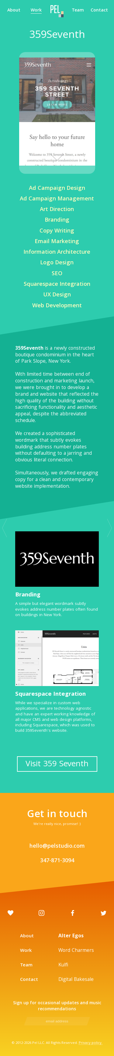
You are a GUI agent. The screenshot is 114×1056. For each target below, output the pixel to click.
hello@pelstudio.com (57, 846)
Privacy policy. (90, 1043)
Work (36, 11)
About (13, 11)
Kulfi (63, 965)
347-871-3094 (57, 861)
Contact (99, 11)
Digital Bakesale (76, 980)
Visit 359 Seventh (57, 764)
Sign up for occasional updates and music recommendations (57, 1006)
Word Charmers (76, 951)
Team (78, 11)
